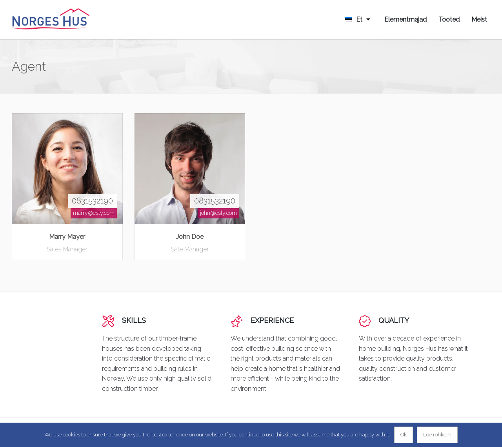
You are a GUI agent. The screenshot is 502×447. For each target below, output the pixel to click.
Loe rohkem (437, 435)
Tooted (449, 19)
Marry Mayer (67, 236)
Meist (479, 19)
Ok (403, 435)
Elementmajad (405, 19)
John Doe (190, 236)
